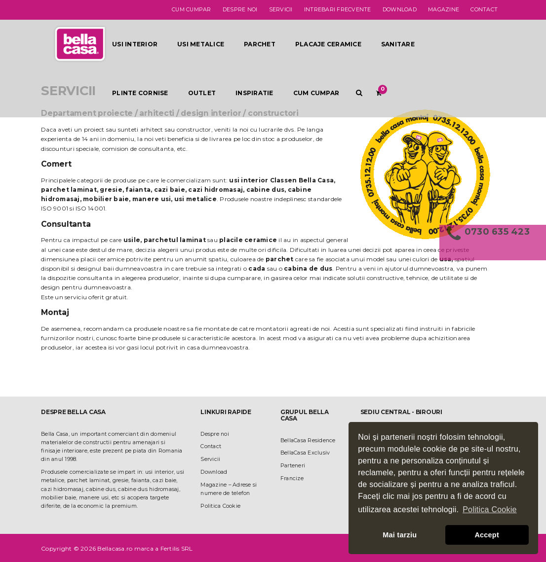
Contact (484, 9)
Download (400, 9)
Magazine (443, 9)
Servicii (281, 9)
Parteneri (292, 465)
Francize (292, 478)
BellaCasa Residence (308, 440)
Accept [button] (486, 535)
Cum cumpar (191, 9)
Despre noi (240, 9)
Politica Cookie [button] (490, 509)
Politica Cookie (220, 506)
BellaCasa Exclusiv (305, 453)
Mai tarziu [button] (400, 535)
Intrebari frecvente (337, 9)
